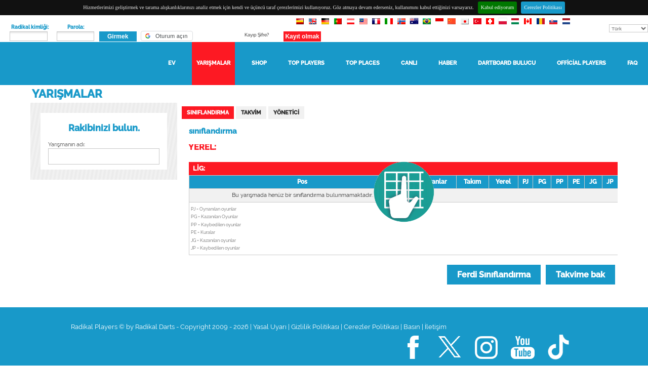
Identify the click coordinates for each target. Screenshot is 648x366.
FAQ (632, 63)
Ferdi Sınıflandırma (494, 274)
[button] (167, 36)
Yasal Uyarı (270, 327)
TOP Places (363, 63)
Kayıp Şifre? (257, 34)
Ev (171, 63)
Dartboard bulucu (507, 63)
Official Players (581, 63)
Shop (259, 63)
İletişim (436, 327)
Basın (411, 327)
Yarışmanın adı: (66, 144)
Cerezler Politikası (542, 7)
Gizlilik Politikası (315, 327)
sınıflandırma (208, 112)
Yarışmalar (213, 63)
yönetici (286, 112)
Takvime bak (580, 274)
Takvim (251, 112)
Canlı (409, 63)
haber (447, 63)
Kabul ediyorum (497, 7)
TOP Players (306, 63)
